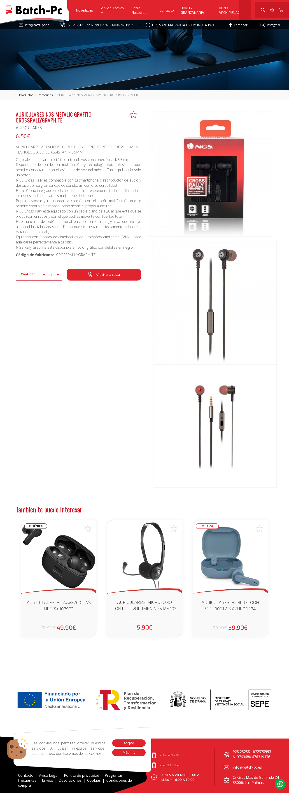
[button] (280, 784)
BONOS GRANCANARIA (192, 10)
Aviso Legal (48, 775)
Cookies (94, 780)
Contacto (167, 10)
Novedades (84, 10)
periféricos (45, 95)
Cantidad (28, 274)
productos (26, 95)
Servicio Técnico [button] (112, 9)
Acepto (129, 743)
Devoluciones (70, 780)
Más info (128, 752)
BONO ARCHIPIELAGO (230, 10)
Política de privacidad (82, 775)
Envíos (47, 780)
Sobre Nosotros (138, 10)
